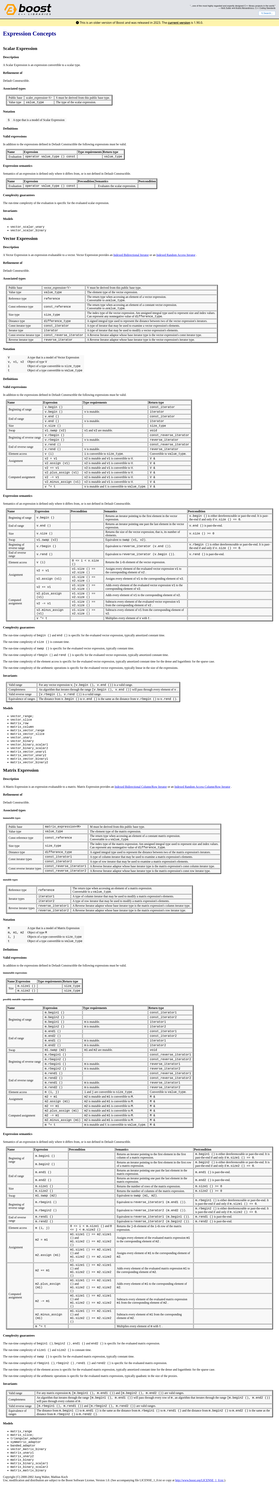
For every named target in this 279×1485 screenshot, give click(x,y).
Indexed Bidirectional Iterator (131, 255)
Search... (267, 13)
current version (179, 23)
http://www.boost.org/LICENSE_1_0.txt (199, 1480)
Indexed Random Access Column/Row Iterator (202, 786)
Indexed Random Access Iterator (175, 255)
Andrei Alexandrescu (245, 8)
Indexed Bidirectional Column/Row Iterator (141, 786)
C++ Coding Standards (265, 8)
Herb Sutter (226, 8)
